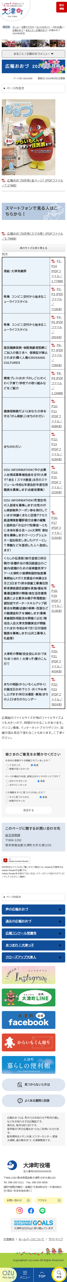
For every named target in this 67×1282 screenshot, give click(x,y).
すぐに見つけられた (19, 797)
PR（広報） (58, 27)
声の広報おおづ (17, 909)
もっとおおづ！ (43, 27)
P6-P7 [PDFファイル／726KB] (57, 355)
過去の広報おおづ (18, 921)
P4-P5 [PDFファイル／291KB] (57, 327)
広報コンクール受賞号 (21, 933)
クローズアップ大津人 (21, 957)
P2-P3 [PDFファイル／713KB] (57, 299)
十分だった (15, 765)
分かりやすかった (18, 781)
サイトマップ (56, 1239)
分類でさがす (27, 27)
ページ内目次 (15, 88)
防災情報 (61, 7)
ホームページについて (31, 1239)
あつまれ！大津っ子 (20, 945)
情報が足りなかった (19, 769)
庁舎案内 (9, 1239)
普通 (36, 765)
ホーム (16, 27)
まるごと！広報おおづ (36, 30)
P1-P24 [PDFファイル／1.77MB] (57, 271)
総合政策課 (12, 835)
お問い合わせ (14, 1200)
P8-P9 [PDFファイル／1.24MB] (57, 383)
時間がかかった (17, 801)
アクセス (42, 1200)
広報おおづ (18, 30)
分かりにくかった (18, 785)
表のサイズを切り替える (33, 248)
